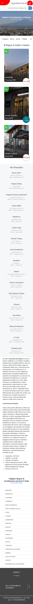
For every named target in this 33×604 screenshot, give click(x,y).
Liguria (7, 516)
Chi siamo (16, 575)
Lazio (6, 512)
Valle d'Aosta (9, 556)
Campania (8, 501)
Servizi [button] (18, 39)
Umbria (7, 553)
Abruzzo (8, 490)
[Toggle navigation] (2, 2)
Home (12, 19)
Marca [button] (12, 39)
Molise (7, 527)
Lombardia (8, 519)
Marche (7, 523)
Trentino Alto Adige (12, 549)
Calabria (8, 497)
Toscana (8, 545)
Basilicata (8, 494)
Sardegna (8, 538)
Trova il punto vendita (16, 483)
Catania (20, 19)
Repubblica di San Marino (14, 564)
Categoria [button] (5, 39)
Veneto (7, 560)
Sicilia (16, 19)
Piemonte (8, 530)
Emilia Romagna (10, 505)
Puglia (7, 534)
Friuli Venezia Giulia (12, 508)
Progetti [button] (24, 39)
